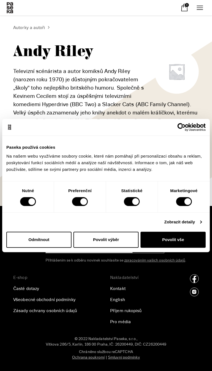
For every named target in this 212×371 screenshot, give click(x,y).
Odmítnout (38, 239)
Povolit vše (173, 239)
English (117, 299)
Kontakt (118, 288)
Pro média (120, 321)
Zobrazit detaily (179, 222)
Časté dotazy (26, 288)
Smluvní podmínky (124, 357)
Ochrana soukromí (88, 357)
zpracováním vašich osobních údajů (154, 260)
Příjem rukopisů (126, 310)
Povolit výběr (106, 239)
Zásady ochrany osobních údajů (45, 310)
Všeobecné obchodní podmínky (44, 299)
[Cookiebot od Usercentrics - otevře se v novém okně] (181, 127)
